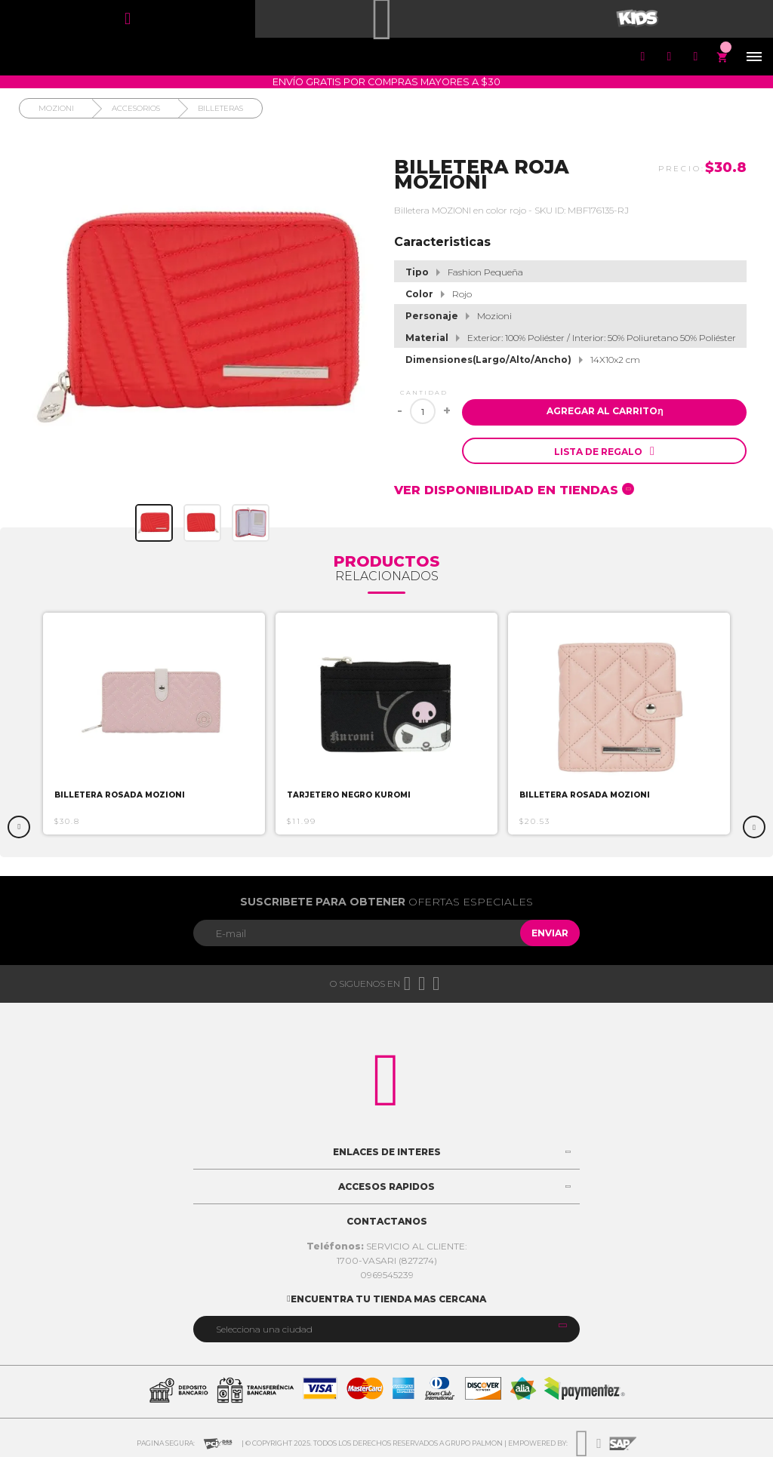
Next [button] (754, 827)
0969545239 (387, 1274)
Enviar (549, 933)
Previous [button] (19, 827)
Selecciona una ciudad (264, 1329)
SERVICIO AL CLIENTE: (386, 1246)
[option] (154, 724)
